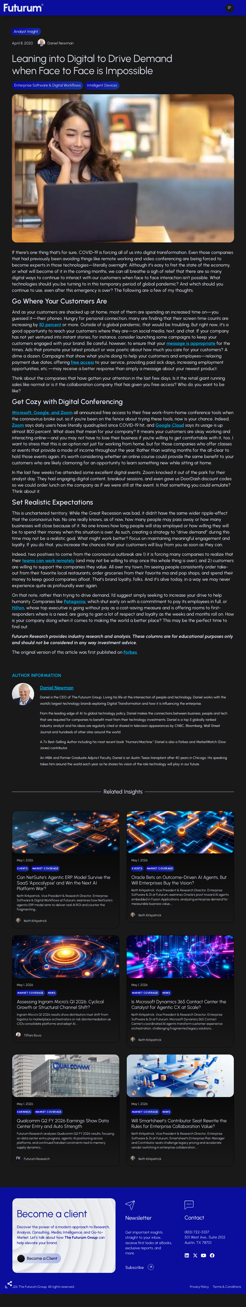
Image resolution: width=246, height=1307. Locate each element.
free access (82, 362)
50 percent (50, 324)
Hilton (18, 607)
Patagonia (74, 601)
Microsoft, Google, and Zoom (42, 412)
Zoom (18, 425)
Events (22, 872)
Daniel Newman (60, 43)
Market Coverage (45, 872)
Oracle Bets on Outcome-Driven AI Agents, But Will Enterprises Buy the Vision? (179, 884)
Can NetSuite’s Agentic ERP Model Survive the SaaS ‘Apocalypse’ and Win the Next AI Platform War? (63, 887)
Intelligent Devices (102, 85)
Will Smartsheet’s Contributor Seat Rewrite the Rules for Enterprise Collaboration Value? (179, 1136)
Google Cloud (170, 425)
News (51, 1001)
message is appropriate (190, 343)
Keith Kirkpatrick (35, 925)
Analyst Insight (26, 31)
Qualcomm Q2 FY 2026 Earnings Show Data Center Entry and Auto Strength (63, 1136)
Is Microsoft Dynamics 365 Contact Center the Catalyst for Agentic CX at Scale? (178, 1013)
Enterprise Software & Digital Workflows (47, 85)
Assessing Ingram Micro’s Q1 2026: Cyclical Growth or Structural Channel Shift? (60, 1013)
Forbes (130, 652)
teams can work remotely (48, 560)
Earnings (24, 1124)
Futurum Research (37, 1172)
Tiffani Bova (32, 1044)
